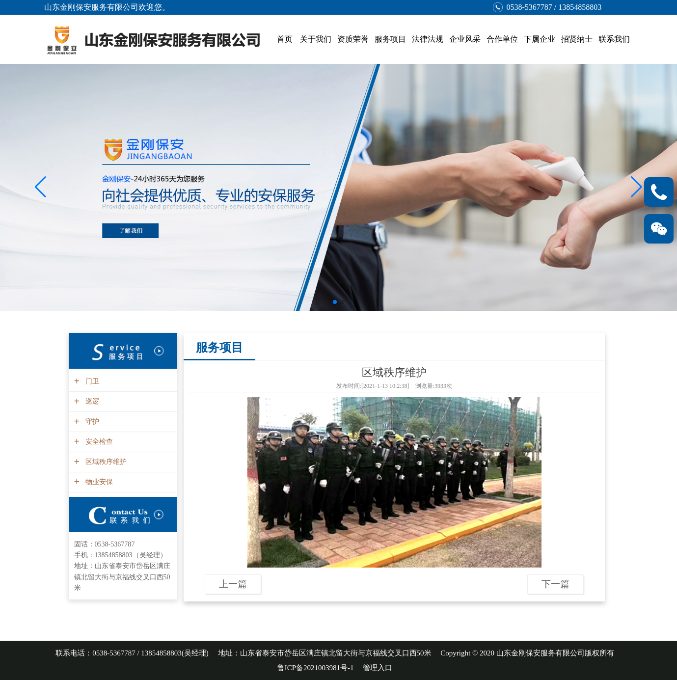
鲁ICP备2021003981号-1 (315, 668)
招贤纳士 (577, 39)
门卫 (91, 381)
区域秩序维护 (105, 461)
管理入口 (377, 668)
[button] (636, 187)
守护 (91, 421)
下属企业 (539, 39)
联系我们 (614, 39)
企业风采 (465, 39)
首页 (285, 39)
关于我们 (315, 39)
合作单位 (502, 39)
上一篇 (233, 584)
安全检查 (98, 441)
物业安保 (98, 482)
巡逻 (91, 401)
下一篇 (555, 584)
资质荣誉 (353, 39)
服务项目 (390, 39)
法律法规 (427, 39)
